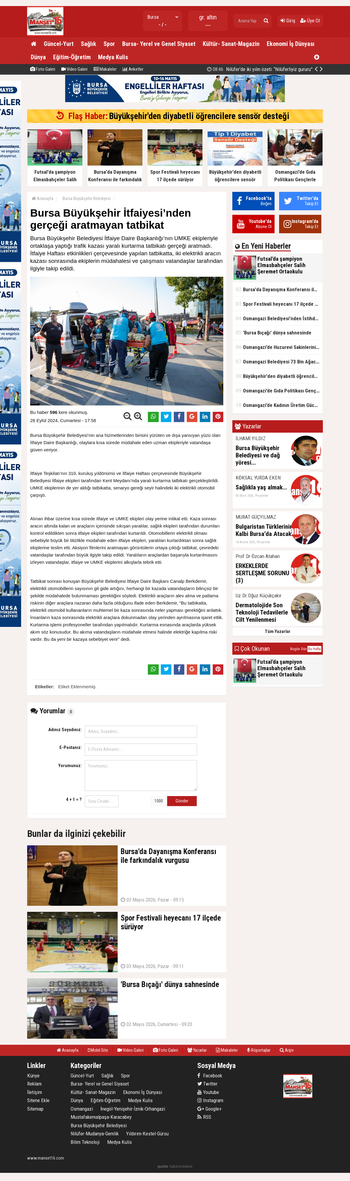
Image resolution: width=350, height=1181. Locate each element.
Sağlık (88, 43)
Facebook (209, 1076)
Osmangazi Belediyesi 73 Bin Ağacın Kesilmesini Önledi (279, 361)
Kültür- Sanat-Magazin (231, 43)
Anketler (132, 69)
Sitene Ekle (38, 1100)
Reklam (34, 1084)
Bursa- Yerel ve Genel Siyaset (159, 43)
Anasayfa (42, 198)
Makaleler (105, 69)
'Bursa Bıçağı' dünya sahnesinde (273, 332)
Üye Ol (310, 21)
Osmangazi (82, 1109)
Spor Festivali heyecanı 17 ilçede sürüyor (279, 303)
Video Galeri (74, 69)
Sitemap (35, 1109)
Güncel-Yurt (59, 43)
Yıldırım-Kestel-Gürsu (147, 1134)
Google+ (209, 1109)
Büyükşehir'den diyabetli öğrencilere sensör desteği (199, 116)
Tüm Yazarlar (278, 631)
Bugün (295, 649)
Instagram (210, 1100)
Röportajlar (258, 1050)
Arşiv (287, 1050)
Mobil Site (98, 1050)
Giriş (288, 21)
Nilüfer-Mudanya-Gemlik (95, 1134)
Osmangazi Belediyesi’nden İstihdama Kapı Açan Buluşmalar (279, 318)
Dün (304, 649)
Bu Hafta (314, 649)
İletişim (34, 1092)
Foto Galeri (42, 69)
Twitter (207, 1084)
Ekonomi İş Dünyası (290, 43)
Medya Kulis (113, 57)
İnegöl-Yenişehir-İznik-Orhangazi (132, 1109)
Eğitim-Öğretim (72, 57)
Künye (33, 1076)
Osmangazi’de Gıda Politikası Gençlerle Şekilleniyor (252, 69)
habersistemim (181, 1166)
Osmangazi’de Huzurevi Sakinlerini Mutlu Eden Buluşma (279, 347)
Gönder (182, 801)
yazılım (163, 1166)
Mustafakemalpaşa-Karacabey (101, 1117)
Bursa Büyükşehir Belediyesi (86, 198)
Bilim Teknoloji (85, 1142)
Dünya (38, 57)
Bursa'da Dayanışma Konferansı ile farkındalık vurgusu (279, 289)
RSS (204, 1117)
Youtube (208, 1092)
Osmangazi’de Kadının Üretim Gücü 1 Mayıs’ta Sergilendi (279, 405)
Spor (109, 43)
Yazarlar (197, 1050)
